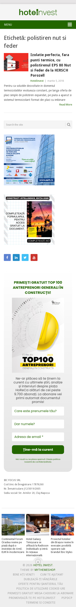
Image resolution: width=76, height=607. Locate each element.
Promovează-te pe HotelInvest (32, 597)
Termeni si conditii (40, 602)
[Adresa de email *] (38, 436)
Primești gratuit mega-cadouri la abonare (40, 593)
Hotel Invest (38, 12)
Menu (8, 24)
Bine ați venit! (23, 574)
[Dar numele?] (38, 424)
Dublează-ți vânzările (40, 579)
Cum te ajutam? (51, 574)
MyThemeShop (44, 569)
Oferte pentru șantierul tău (40, 583)
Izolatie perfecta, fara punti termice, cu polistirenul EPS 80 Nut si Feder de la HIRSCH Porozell (50, 65)
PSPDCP (66, 597)
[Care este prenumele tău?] (38, 411)
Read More (65, 104)
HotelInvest (37, 80)
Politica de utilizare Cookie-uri (40, 588)
